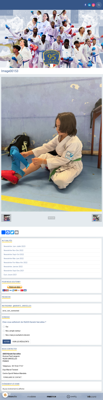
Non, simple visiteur (12, 331)
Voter (6, 342)
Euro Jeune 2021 (10, 275)
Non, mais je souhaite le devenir (16, 335)
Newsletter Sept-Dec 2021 (14, 271)
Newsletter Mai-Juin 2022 (14, 258)
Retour (51, 218)
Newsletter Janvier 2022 (13, 267)
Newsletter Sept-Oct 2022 (14, 254)
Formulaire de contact (12, 377)
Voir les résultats (20, 342)
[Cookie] (5, 395)
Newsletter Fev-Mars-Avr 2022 (15, 263)
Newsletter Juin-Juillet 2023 (14, 246)
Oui (5, 326)
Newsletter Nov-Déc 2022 (13, 250)
